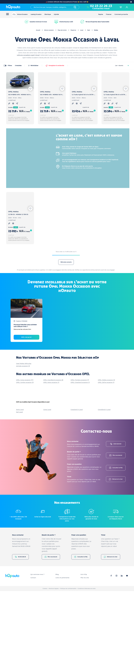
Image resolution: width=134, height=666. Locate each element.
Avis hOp (84, 649)
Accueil (38, 30)
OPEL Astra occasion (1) (51, 457)
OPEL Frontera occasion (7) (80, 455)
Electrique (48, 14)
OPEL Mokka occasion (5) (106, 455)
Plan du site (85, 652)
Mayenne (73, 30)
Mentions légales (54, 663)
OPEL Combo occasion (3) (25, 457)
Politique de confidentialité (68, 663)
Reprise (100, 14)
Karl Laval (19, 487)
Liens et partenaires (62, 652)
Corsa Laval (47, 484)
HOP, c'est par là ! (26, 412)
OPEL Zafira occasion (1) (106, 457)
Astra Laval (20, 484)
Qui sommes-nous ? (37, 649)
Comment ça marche (121, 14)
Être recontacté (115, 530)
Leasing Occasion (36, 14)
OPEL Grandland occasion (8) (53, 455)
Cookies (45, 663)
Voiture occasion (49, 30)
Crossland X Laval (77, 484)
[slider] (7, 109)
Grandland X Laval (104, 484)
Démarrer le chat (116, 554)
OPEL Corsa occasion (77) (24, 455)
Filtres (7, 65)
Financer (108, 14)
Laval (81, 30)
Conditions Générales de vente (87, 663)
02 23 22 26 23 (101, 6)
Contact (33, 652)
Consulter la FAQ (115, 543)
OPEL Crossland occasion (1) (80, 457)
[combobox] (54, 7)
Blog (57, 649)
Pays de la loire (62, 30)
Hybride (56, 14)
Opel (88, 30)
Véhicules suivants (84, 262)
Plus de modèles (13, 171)
